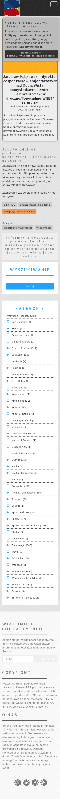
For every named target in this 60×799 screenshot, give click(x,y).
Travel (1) (17, 551)
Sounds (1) (18, 506)
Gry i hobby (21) (21, 381)
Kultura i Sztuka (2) (23, 414)
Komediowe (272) (22, 394)
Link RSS (9, 204)
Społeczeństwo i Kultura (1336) (30, 525)
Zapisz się (45, 658)
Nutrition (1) (18, 479)
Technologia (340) (22, 545)
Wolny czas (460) (22, 584)
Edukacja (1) (19, 361)
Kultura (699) (19, 407)
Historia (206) (19, 387)
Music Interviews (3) (23, 453)
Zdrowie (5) (18, 591)
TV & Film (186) (21, 558)
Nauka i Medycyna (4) (24, 473)
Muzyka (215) (19, 460)
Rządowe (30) (20, 499)
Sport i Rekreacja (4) (24, 512)
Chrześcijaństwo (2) (23, 341)
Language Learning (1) (25, 420)
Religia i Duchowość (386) (27, 492)
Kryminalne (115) (21, 401)
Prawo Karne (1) (21, 486)
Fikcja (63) (18, 368)
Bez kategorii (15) (22, 322)
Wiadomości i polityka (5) (26, 578)
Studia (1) (17, 532)
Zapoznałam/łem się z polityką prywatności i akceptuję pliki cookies (31, 54)
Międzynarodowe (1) (23, 433)
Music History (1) (21, 446)
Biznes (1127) (20, 328)
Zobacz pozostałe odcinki (35, 204)
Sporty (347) (19, 519)
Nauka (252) (19, 466)
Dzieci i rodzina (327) (24, 348)
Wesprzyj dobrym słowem (19, 211)
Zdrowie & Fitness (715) (25, 597)
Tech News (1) (20, 538)
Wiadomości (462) (22, 571)
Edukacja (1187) (21, 355)
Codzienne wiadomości (18, 227)
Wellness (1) (19, 565)
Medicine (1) (19, 427)
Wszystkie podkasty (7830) (22, 316)
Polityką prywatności (19, 35)
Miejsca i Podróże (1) (24, 440)
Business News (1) (22, 335)
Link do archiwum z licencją (30, 706)
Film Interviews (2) (22, 374)
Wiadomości (43, 227)
